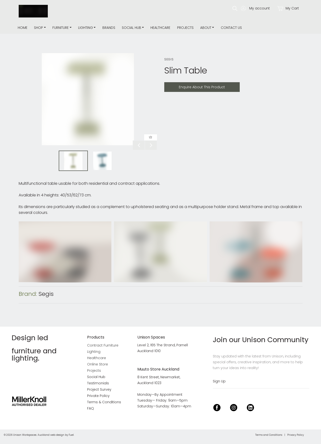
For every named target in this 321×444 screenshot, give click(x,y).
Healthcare (160, 27)
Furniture (60, 27)
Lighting (85, 27)
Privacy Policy (295, 435)
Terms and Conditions (268, 435)
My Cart (288, 8)
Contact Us (231, 27)
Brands (108, 27)
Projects (185, 27)
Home (22, 27)
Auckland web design (51, 435)
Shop (38, 27)
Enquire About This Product (189, 85)
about (205, 27)
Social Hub (131, 27)
